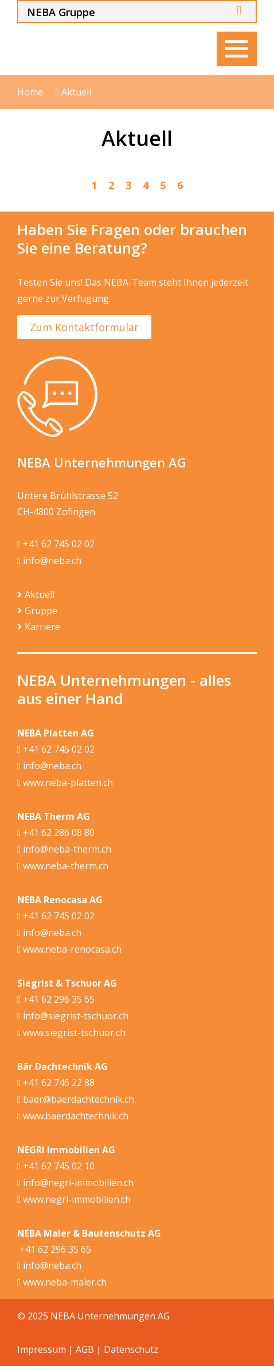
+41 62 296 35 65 (56, 1000)
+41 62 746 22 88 (56, 1083)
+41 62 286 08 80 (56, 833)
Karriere (42, 626)
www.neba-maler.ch (62, 1283)
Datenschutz (131, 1349)
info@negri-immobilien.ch (75, 1183)
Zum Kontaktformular (84, 327)
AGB (85, 1349)
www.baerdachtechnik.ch (72, 1116)
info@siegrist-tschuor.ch (72, 1016)
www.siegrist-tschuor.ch (71, 1033)
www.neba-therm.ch (62, 866)
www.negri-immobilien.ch (74, 1200)
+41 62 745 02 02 (56, 544)
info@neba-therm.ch (64, 850)
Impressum (41, 1349)
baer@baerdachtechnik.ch (75, 1100)
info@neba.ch (49, 561)
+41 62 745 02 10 (56, 1166)
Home (30, 92)
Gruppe (41, 610)
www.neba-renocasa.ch (69, 950)
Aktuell (73, 92)
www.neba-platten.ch (65, 783)
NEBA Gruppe (61, 12)
